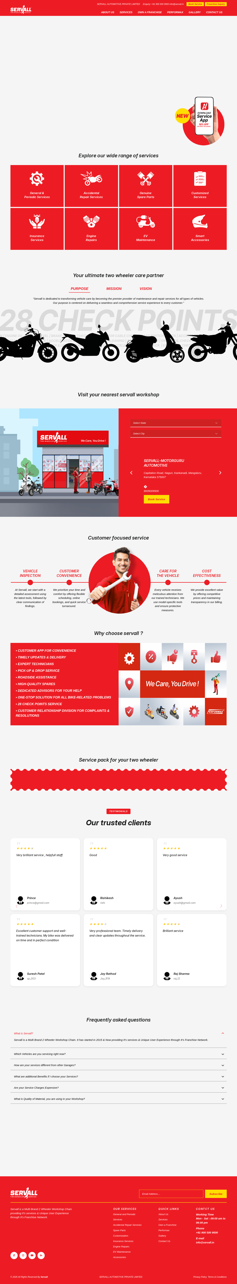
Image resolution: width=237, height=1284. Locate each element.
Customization (121, 1233)
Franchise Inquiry (216, 4)
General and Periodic (126, 1210)
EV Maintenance (123, 1251)
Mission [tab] (113, 305)
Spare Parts (120, 1227)
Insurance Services (124, 1239)
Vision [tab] (146, 305)
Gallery (199, 12)
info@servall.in (177, 4)
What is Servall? (24, 1071)
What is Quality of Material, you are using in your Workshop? (53, 1147)
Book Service (195, 4)
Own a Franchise (154, 12)
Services (130, 12)
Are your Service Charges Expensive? (38, 1133)
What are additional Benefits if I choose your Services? (49, 1120)
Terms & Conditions (217, 1277)
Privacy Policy (200, 1277)
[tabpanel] (118, 75)
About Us (111, 12)
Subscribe (213, 1189)
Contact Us (218, 12)
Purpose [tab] (79, 305)
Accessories (120, 1257)
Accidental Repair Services (129, 1221)
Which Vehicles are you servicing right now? (42, 1094)
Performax (179, 12)
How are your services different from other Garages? (47, 1107)
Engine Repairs (122, 1245)
